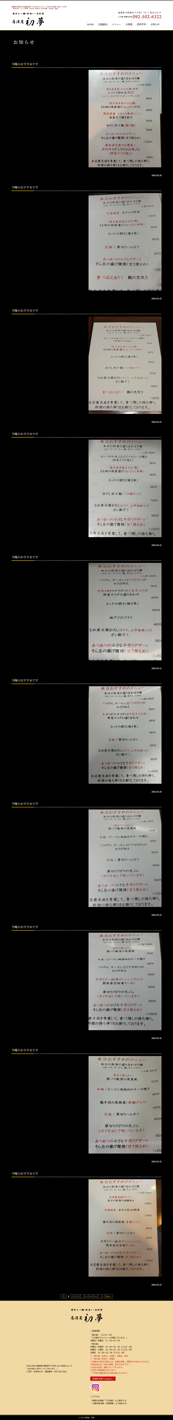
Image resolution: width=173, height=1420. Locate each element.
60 (95, 1296)
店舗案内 (102, 24)
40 (91, 1296)
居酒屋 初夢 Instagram (102, 1378)
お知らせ (155, 24)
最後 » (109, 1296)
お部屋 (129, 24)
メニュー (116, 24)
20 (86, 1296)
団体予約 (141, 24)
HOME (90, 24)
